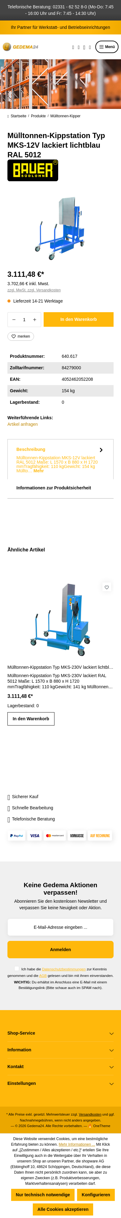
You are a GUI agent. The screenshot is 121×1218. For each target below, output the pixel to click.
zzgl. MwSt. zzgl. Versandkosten (34, 290)
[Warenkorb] (90, 47)
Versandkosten (90, 1114)
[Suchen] (73, 47)
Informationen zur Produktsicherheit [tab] (53, 487)
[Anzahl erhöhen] (34, 319)
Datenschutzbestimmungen (64, 969)
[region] (60, 228)
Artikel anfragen (22, 424)
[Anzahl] (24, 319)
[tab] (60, 459)
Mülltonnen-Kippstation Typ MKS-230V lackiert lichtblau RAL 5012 (60, 667)
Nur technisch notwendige (43, 1194)
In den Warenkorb (78, 319)
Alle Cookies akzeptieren (63, 1209)
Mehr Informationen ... (77, 1144)
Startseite (16, 116)
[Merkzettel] (78, 47)
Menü (107, 46)
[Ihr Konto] (84, 47)
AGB (43, 975)
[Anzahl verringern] (13, 319)
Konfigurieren (96, 1194)
